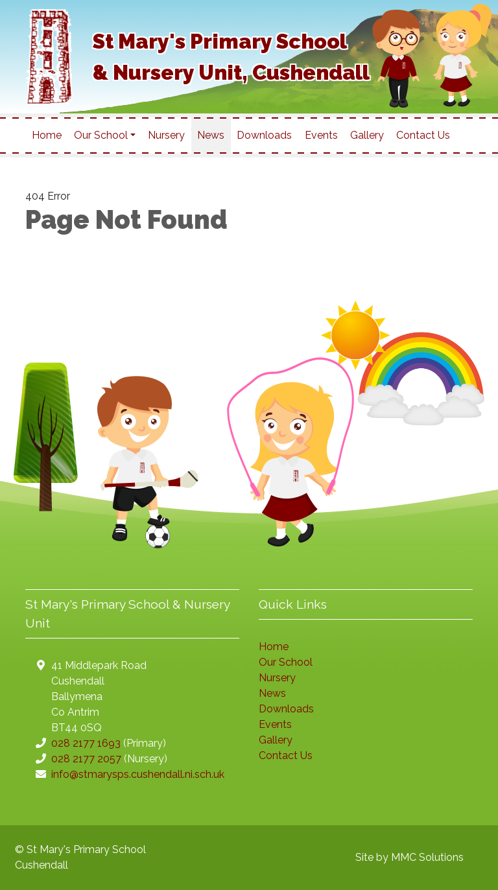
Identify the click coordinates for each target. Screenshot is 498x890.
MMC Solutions (427, 857)
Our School (286, 662)
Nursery (166, 135)
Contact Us (423, 135)
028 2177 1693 (86, 743)
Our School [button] (101, 135)
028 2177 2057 (86, 759)
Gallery (367, 135)
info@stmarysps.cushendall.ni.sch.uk (137, 774)
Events (321, 135)
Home (47, 135)
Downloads (264, 135)
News (210, 135)
